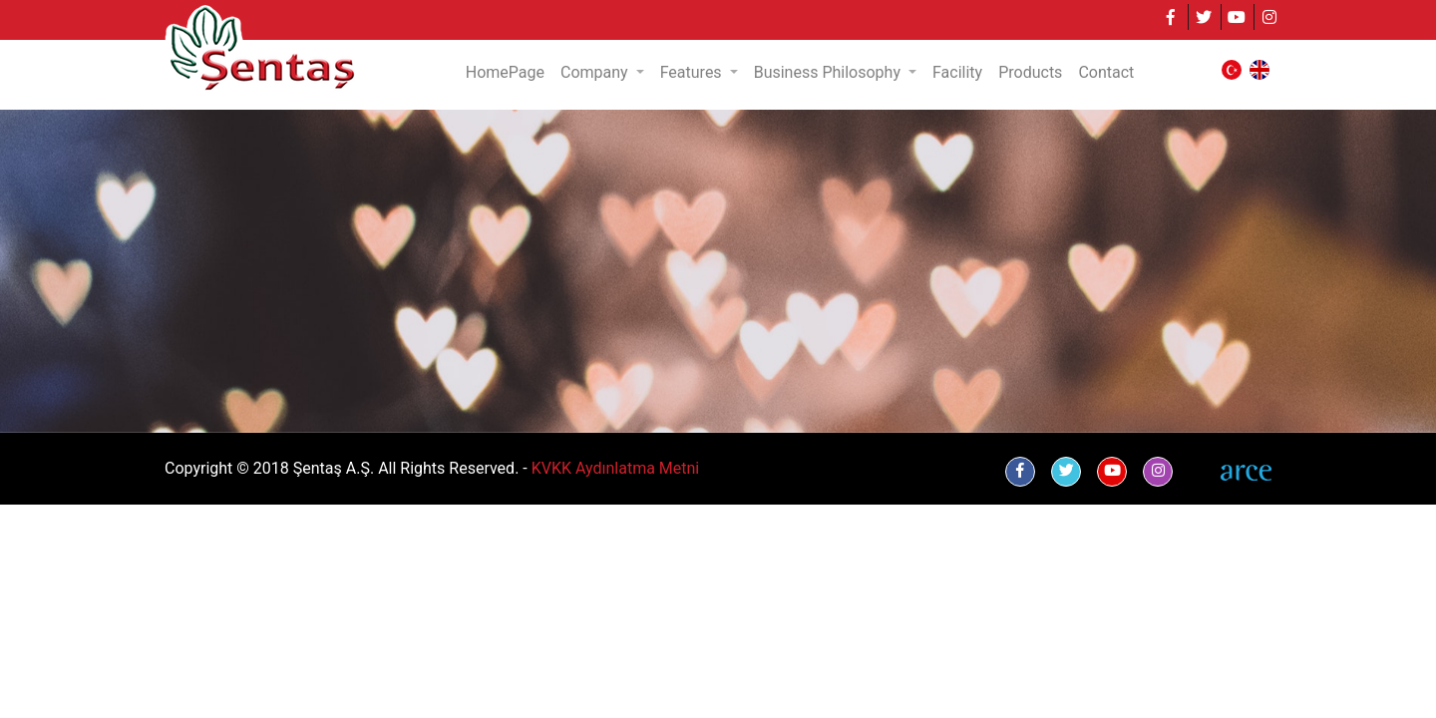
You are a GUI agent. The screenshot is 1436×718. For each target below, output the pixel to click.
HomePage (505, 72)
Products (1030, 72)
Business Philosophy (829, 72)
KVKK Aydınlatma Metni (616, 468)
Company (596, 72)
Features (693, 72)
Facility (957, 72)
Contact (1106, 72)
